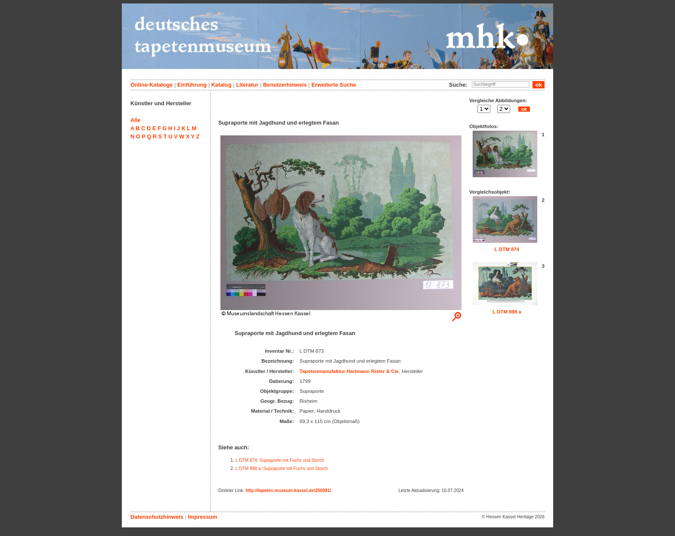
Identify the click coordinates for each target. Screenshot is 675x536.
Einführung (192, 84)
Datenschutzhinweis (156, 517)
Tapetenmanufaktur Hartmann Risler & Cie (349, 371)
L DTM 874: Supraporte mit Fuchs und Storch (279, 460)
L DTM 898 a (506, 311)
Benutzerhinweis (285, 84)
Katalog (221, 84)
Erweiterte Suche (333, 84)
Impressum (202, 517)
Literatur (247, 84)
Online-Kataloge (151, 84)
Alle (135, 120)
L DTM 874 (507, 249)
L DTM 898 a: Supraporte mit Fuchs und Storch (281, 468)
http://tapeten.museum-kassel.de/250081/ (288, 490)
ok (523, 109)
